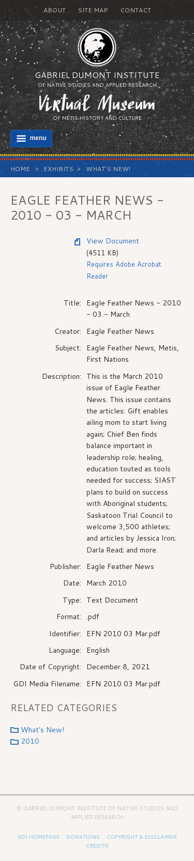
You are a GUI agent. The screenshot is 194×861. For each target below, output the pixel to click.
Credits (97, 845)
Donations (83, 836)
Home (20, 168)
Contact (135, 10)
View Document (112, 241)
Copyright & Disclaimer (142, 836)
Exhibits (58, 168)
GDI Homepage (38, 836)
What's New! (108, 168)
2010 (30, 741)
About (54, 10)
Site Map (93, 10)
